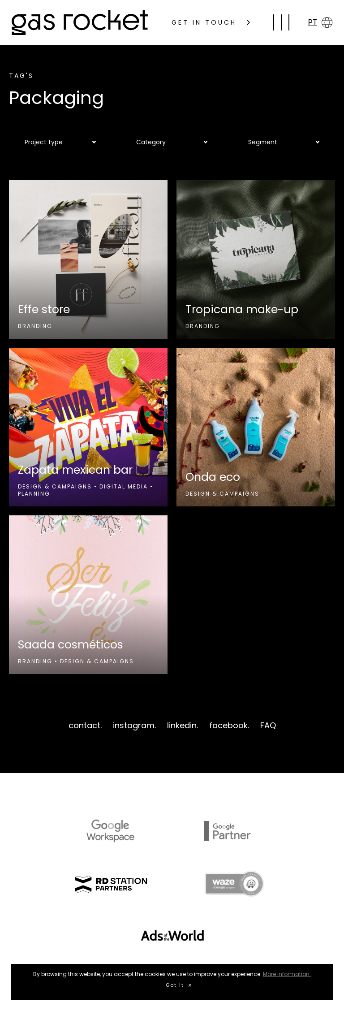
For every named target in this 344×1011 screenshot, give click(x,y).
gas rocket (79, 22)
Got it (178, 985)
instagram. (134, 725)
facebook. (229, 725)
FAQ (268, 725)
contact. (85, 725)
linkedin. (182, 725)
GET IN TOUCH (211, 22)
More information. (287, 974)
